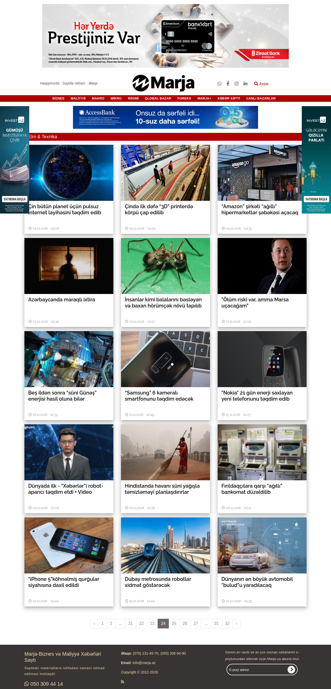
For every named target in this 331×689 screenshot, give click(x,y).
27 (196, 623)
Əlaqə (93, 83)
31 (216, 623)
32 (227, 623)
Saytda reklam (74, 83)
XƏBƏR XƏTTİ (228, 98)
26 (185, 623)
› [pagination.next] (236, 623)
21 (130, 623)
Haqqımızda (49, 83)
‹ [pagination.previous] (94, 623)
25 (174, 623)
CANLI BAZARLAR (261, 98)
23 (152, 623)
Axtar (261, 84)
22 (141, 623)
